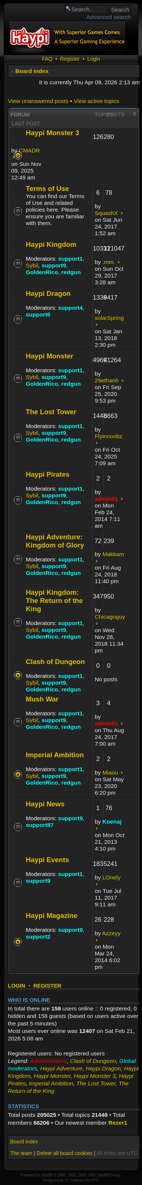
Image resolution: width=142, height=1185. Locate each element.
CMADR (29, 150)
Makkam (113, 554)
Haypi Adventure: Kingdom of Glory (55, 541)
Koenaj (111, 821)
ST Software (75, 1180)
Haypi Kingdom (51, 244)
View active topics (96, 101)
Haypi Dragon (48, 293)
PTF (95, 1180)
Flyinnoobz (108, 436)
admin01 (106, 498)
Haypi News (45, 804)
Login (93, 59)
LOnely (111, 877)
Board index (32, 71)
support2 (38, 936)
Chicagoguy (110, 616)
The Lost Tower (51, 412)
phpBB (46, 1175)
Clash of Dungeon (55, 662)
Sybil (32, 265)
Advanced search (108, 17)
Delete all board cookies (64, 1153)
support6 (38, 314)
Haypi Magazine (52, 915)
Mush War (42, 699)
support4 (70, 307)
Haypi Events (47, 860)
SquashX (106, 213)
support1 (70, 258)
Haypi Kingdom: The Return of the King (54, 600)
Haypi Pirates (48, 474)
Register (70, 59)
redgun (71, 272)
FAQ (47, 59)
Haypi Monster (49, 356)
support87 (39, 825)
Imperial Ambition (55, 755)
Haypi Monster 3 (52, 133)
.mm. (108, 262)
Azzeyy (111, 933)
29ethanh (106, 380)
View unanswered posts (38, 101)
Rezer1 (117, 1122)
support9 (53, 265)
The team (21, 1153)
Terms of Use (47, 189)
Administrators (48, 1061)
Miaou (110, 772)
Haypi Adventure (61, 1068)
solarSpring (109, 318)
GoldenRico (42, 272)
